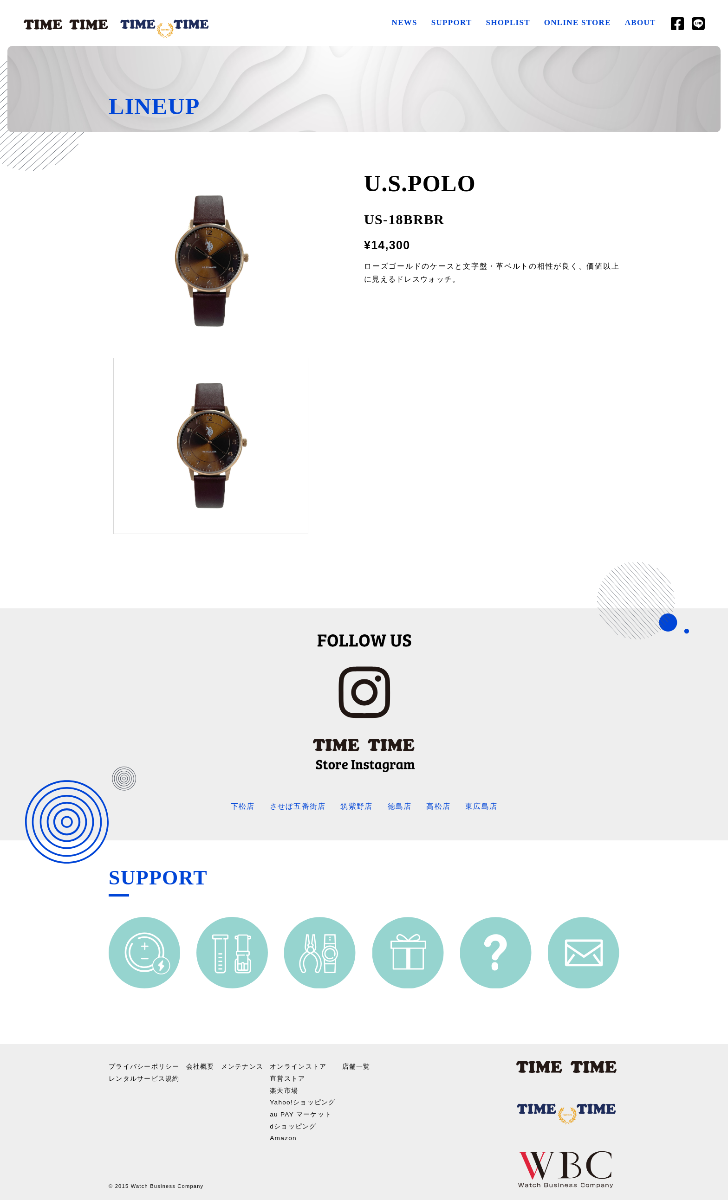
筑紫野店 (356, 806)
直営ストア (288, 1077)
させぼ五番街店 (297, 806)
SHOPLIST (508, 22)
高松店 (438, 806)
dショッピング (293, 1124)
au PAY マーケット (301, 1112)
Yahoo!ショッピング (303, 1101)
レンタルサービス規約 (144, 1077)
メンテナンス (242, 1066)
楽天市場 (284, 1089)
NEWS (404, 22)
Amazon (284, 1136)
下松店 (243, 806)
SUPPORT (451, 22)
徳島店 (400, 806)
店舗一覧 (357, 1066)
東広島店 (481, 806)
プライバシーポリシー (144, 1066)
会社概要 (200, 1066)
